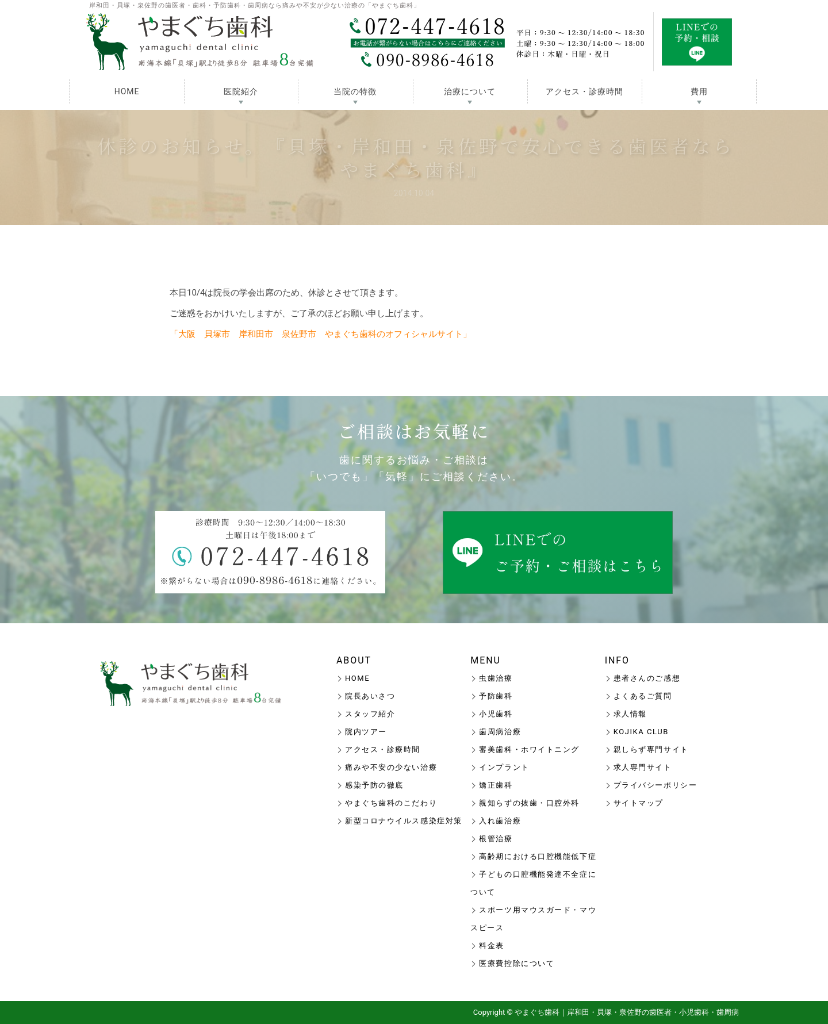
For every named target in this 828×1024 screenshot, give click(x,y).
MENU (485, 660)
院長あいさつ (370, 696)
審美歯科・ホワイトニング (529, 749)
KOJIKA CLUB (641, 731)
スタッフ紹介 (370, 713)
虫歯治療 (495, 678)
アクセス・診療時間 (584, 91)
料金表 (491, 945)
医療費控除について (516, 963)
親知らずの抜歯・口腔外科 (529, 803)
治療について (470, 91)
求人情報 (630, 713)
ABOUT (353, 660)
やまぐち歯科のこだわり (391, 803)
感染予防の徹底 (374, 785)
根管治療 (495, 838)
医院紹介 (241, 91)
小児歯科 (495, 713)
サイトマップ (639, 803)
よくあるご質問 (643, 696)
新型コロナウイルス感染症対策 (403, 820)
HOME (127, 91)
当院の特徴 (355, 91)
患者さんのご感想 (647, 678)
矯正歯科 (495, 785)
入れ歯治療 (500, 820)
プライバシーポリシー (655, 785)
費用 (699, 91)
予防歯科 (495, 696)
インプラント (504, 767)
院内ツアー (366, 731)
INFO (617, 660)
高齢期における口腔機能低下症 (537, 856)
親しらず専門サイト (651, 749)
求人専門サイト (643, 767)
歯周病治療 (500, 731)
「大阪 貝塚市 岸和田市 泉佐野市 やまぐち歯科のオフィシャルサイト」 (320, 334)
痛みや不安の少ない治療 (391, 767)
